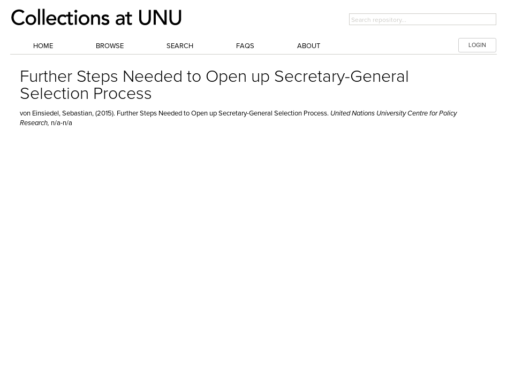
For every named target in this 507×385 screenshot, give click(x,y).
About (308, 46)
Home (43, 46)
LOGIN (477, 45)
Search (180, 46)
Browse (110, 46)
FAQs (245, 46)
